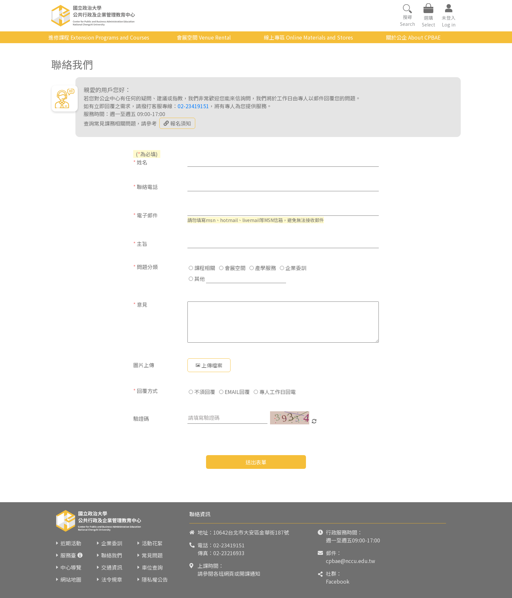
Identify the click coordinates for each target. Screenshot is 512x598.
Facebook (337, 581)
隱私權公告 (155, 579)
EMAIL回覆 (234, 392)
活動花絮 (152, 543)
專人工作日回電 (275, 392)
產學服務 (262, 268)
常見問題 (152, 555)
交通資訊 (111, 567)
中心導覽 (70, 567)
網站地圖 (70, 579)
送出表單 (256, 462)
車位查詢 (152, 567)
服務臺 (68, 555)
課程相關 (202, 268)
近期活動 (70, 543)
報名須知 (177, 123)
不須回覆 (202, 392)
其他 (197, 278)
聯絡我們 (111, 555)
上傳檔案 (209, 365)
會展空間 (232, 268)
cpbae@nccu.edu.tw (350, 561)
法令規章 (111, 579)
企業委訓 (293, 268)
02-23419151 (193, 106)
